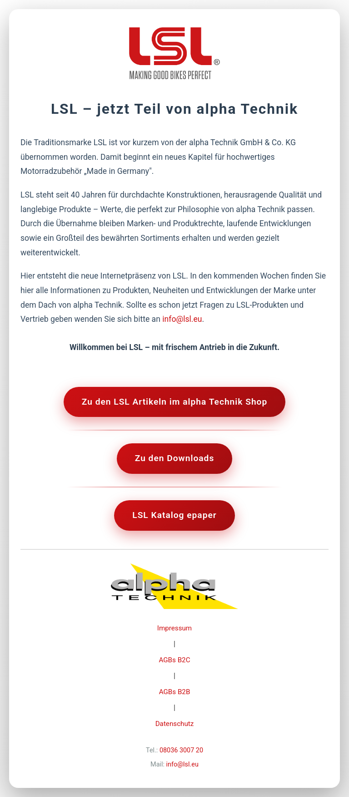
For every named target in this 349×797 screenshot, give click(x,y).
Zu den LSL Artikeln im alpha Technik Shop (175, 401)
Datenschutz (174, 724)
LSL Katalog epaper (174, 515)
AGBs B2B (174, 692)
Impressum (174, 628)
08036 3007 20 (181, 750)
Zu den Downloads (174, 458)
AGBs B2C (174, 660)
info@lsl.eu (182, 319)
